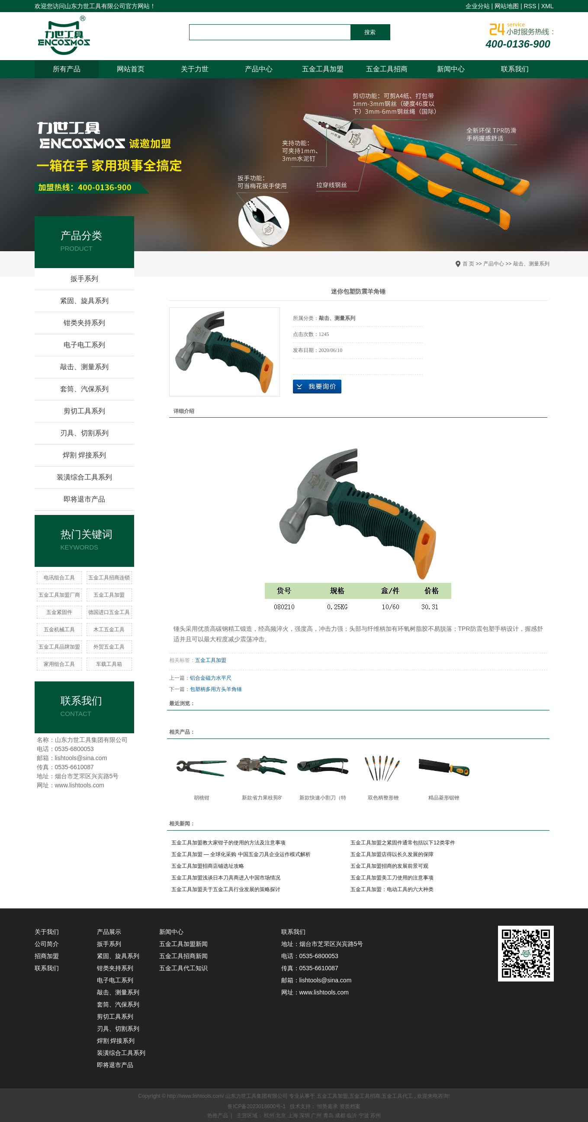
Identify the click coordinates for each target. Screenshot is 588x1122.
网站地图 (507, 6)
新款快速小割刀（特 (322, 798)
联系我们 (515, 69)
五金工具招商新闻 (183, 956)
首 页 (468, 264)
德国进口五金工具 (109, 612)
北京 (281, 1115)
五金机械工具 (59, 630)
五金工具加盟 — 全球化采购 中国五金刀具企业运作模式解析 (241, 854)
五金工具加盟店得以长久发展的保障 (392, 854)
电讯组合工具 (59, 578)
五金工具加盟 (323, 69)
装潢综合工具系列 (84, 477)
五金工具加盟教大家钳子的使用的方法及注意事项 (228, 843)
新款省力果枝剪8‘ (262, 798)
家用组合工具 (59, 664)
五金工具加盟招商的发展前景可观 (389, 866)
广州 (317, 1115)
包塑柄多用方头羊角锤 (216, 689)
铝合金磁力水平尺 (210, 678)
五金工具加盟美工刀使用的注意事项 (392, 878)
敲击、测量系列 (531, 264)
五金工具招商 (387, 69)
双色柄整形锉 (383, 798)
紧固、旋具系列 (84, 300)
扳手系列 (84, 278)
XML (547, 6)
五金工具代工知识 (183, 968)
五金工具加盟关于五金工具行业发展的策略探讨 (225, 889)
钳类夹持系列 (84, 322)
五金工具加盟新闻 (183, 943)
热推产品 (217, 1115)
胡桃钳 (201, 798)
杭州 (270, 1115)
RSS (530, 6)
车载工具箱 (109, 664)
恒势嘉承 (328, 1106)
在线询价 (317, 386)
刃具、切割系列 (84, 433)
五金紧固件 (59, 612)
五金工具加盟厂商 (59, 595)
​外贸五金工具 (109, 647)
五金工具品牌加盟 (59, 647)
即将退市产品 (84, 499)
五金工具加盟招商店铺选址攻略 (207, 866)
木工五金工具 (109, 630)
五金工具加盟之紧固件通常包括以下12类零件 (402, 843)
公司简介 (47, 943)
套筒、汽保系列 (84, 389)
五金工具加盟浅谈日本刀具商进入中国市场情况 (225, 878)
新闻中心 (451, 69)
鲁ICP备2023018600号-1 (256, 1106)
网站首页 (131, 69)
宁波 (364, 1115)
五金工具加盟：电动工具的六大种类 (392, 889)
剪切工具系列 (84, 411)
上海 (293, 1115)
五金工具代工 (397, 1096)
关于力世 (195, 69)
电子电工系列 (84, 344)
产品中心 (259, 69)
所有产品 (66, 69)
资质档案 (350, 1106)
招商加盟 (47, 956)
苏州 (375, 1115)
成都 (341, 1115)
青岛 (329, 1115)
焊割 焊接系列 (84, 455)
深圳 (305, 1115)
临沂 (352, 1115)
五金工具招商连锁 (109, 578)
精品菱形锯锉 (443, 798)
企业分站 (478, 6)
